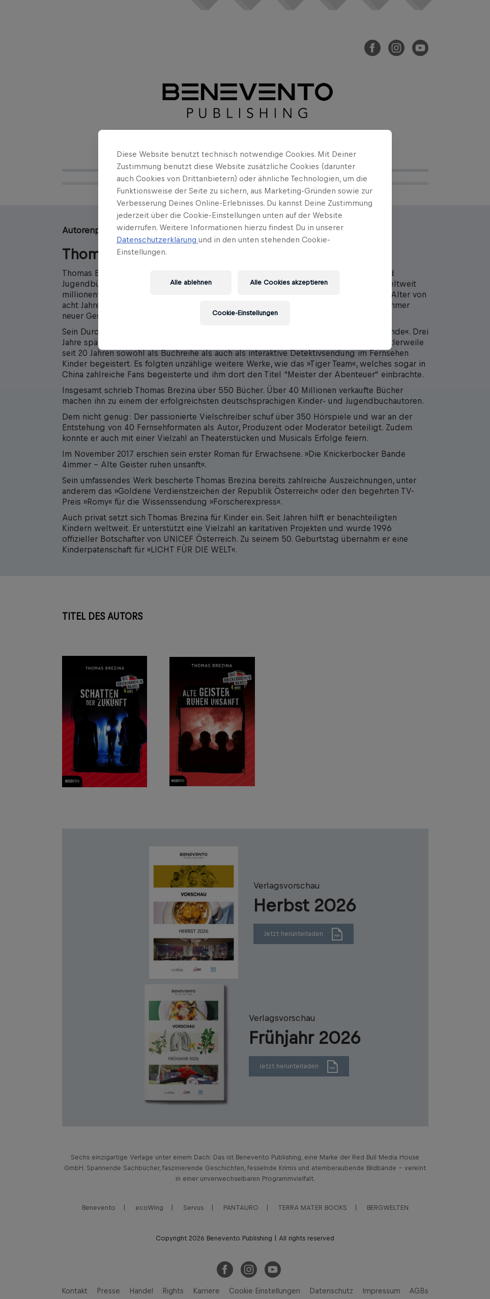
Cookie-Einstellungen (245, 313)
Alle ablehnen (191, 282)
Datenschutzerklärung (157, 239)
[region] (245, 240)
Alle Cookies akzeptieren (289, 282)
